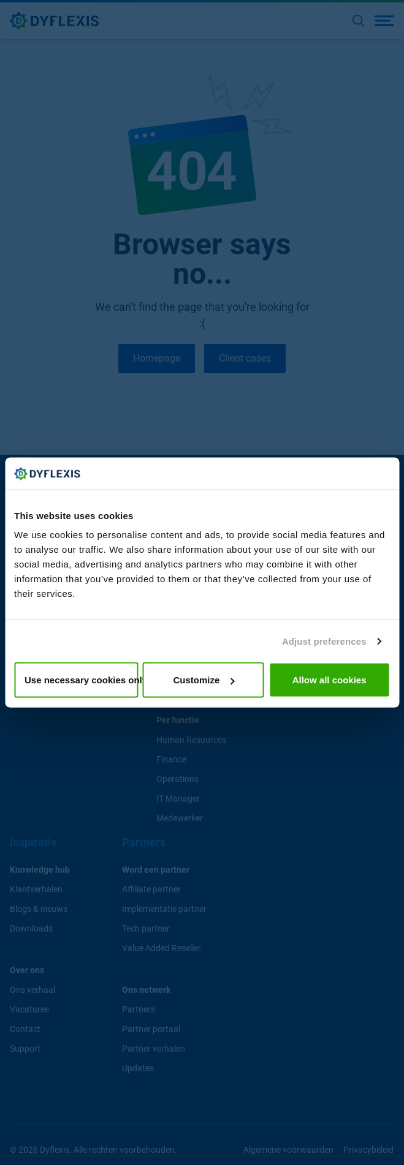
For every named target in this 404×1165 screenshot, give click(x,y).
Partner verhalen (153, 1048)
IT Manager (178, 798)
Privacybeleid (369, 1149)
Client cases (245, 358)
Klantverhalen (36, 889)
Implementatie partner (164, 908)
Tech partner (146, 928)
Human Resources (191, 739)
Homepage (156, 358)
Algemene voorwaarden (289, 1149)
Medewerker (179, 817)
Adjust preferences (324, 641)
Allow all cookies (329, 680)
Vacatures (29, 1009)
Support (25, 1048)
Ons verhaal (32, 989)
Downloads (31, 928)
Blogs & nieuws (38, 908)
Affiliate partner (151, 889)
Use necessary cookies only (81, 680)
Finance (171, 759)
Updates (138, 1067)
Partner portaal (151, 1028)
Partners (138, 1009)
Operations (177, 778)
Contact (25, 1028)
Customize (204, 680)
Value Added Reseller (161, 947)
